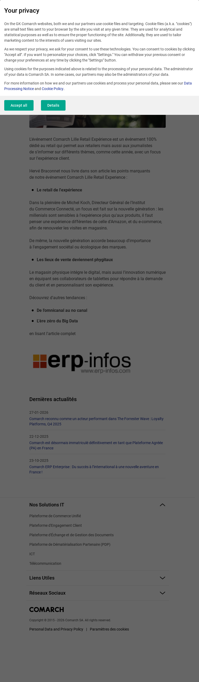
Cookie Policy (52, 89)
